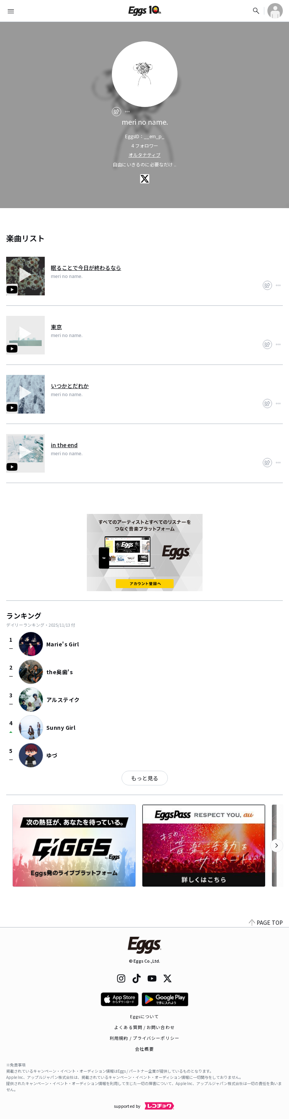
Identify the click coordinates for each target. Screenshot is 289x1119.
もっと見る (144, 778)
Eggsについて (144, 1016)
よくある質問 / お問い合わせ (144, 1027)
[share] (116, 111)
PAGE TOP (266, 922)
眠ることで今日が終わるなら (86, 267)
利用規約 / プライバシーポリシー (144, 1038)
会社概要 (144, 1049)
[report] (127, 111)
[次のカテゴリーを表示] (276, 845)
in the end (64, 445)
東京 (56, 327)
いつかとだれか (70, 386)
